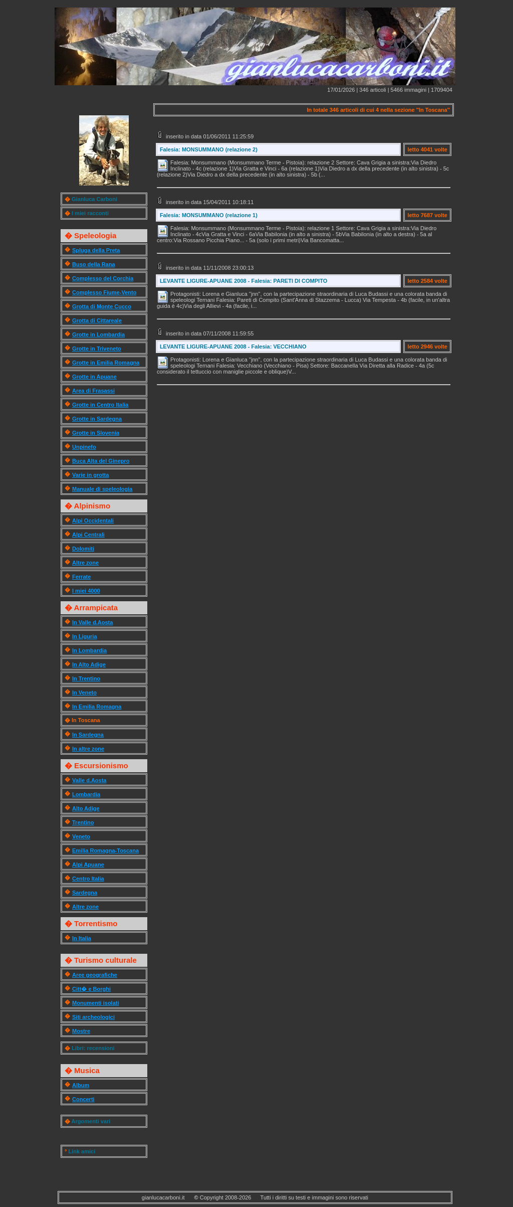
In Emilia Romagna (96, 707)
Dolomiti (83, 549)
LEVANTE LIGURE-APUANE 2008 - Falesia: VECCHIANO (233, 346)
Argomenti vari (91, 1121)
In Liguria (84, 636)
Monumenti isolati (95, 1003)
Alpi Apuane (88, 864)
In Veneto (84, 692)
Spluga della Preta (96, 250)
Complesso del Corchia (102, 278)
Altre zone (85, 563)
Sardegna (84, 893)
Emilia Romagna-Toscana (105, 850)
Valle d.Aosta (89, 780)
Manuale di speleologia (102, 489)
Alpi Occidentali (93, 521)
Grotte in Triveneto (96, 349)
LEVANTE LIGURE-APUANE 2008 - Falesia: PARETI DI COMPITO (243, 281)
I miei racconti (90, 213)
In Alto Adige (89, 664)
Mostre (81, 1031)
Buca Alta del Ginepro (101, 461)
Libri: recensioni (93, 1048)
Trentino (83, 822)
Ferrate (81, 577)
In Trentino (86, 678)
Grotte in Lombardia (98, 334)
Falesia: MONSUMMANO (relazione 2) (209, 149)
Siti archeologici (93, 1017)
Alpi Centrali (88, 535)
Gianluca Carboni (94, 199)
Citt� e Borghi (91, 989)
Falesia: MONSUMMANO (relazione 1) (209, 215)
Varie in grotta (90, 475)
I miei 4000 (86, 591)
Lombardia (86, 794)
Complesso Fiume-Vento (104, 292)
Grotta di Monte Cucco (101, 306)
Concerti (83, 1099)
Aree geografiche (94, 975)
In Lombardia (89, 650)
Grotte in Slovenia (95, 433)
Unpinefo (84, 447)
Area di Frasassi (93, 391)
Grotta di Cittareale (97, 320)
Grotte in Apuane (94, 377)
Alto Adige (86, 808)
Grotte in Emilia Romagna (105, 363)
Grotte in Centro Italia (100, 405)
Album (80, 1085)
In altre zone (88, 749)
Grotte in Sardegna (97, 419)
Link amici (81, 1151)
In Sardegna (88, 735)
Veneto (81, 836)
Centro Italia (88, 879)
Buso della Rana (93, 264)
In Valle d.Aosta (92, 622)
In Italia (81, 938)
